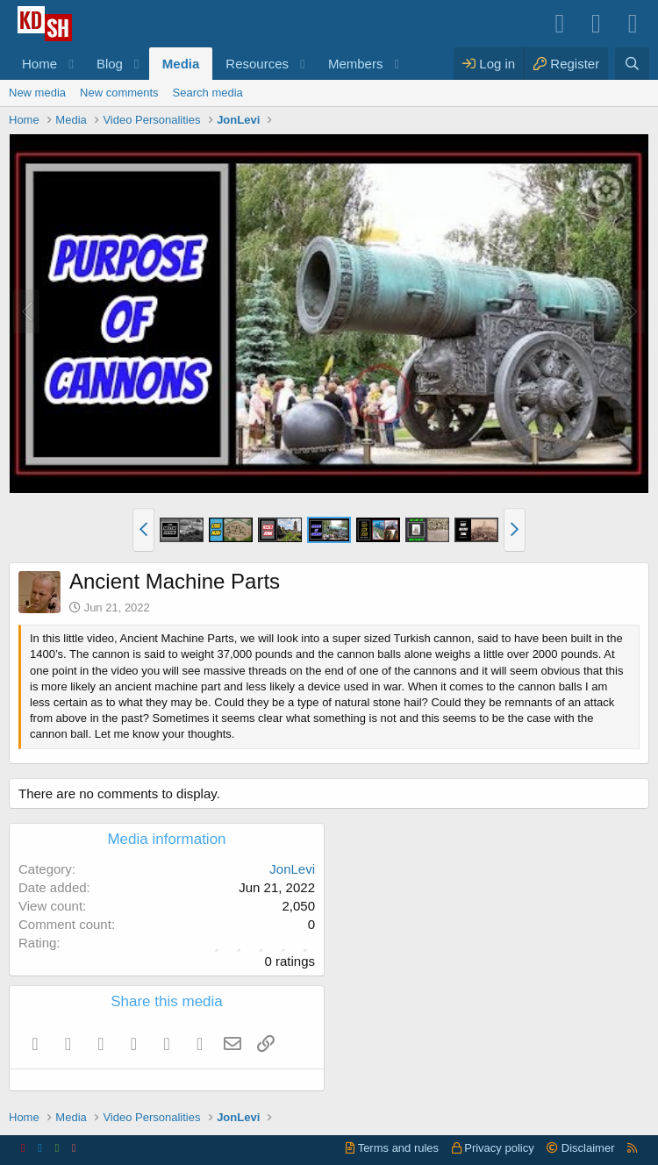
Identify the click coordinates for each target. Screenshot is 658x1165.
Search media (208, 92)
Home (39, 63)
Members (355, 63)
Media (181, 63)
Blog (110, 63)
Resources (257, 63)
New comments (119, 92)
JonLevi (292, 868)
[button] (71, 63)
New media (37, 92)
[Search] (632, 63)
